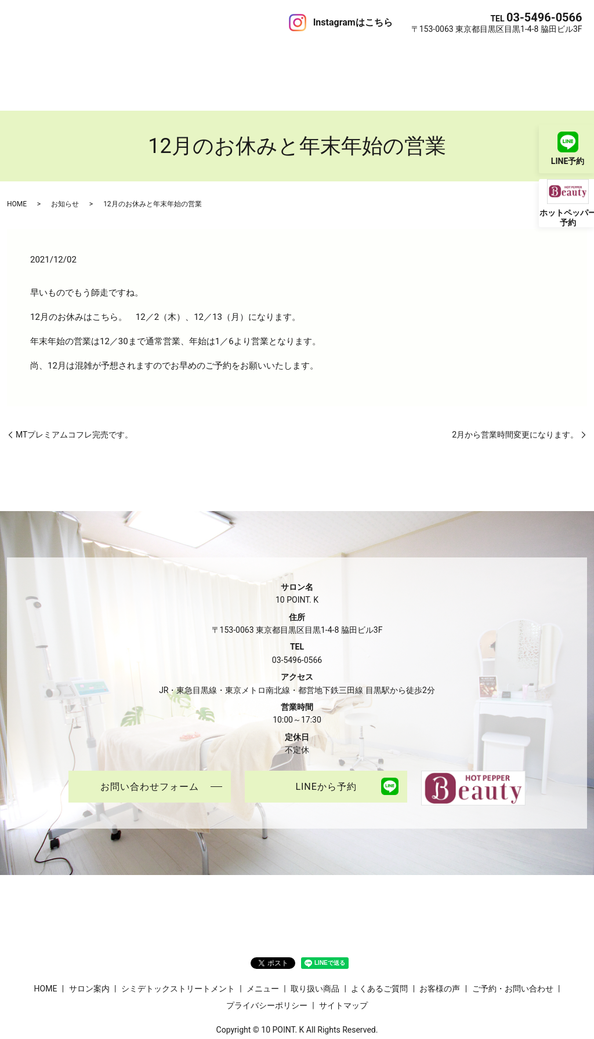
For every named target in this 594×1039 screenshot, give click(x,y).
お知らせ (65, 163)
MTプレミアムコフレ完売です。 (74, 393)
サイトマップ (343, 964)
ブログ (441, 54)
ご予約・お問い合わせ (502, 54)
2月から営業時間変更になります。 (515, 393)
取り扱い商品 (281, 54)
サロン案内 (64, 54)
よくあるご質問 (343, 54)
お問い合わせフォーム (149, 746)
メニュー (233, 54)
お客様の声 (400, 54)
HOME (24, 54)
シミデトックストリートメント (151, 54)
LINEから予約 (325, 746)
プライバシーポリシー (266, 964)
